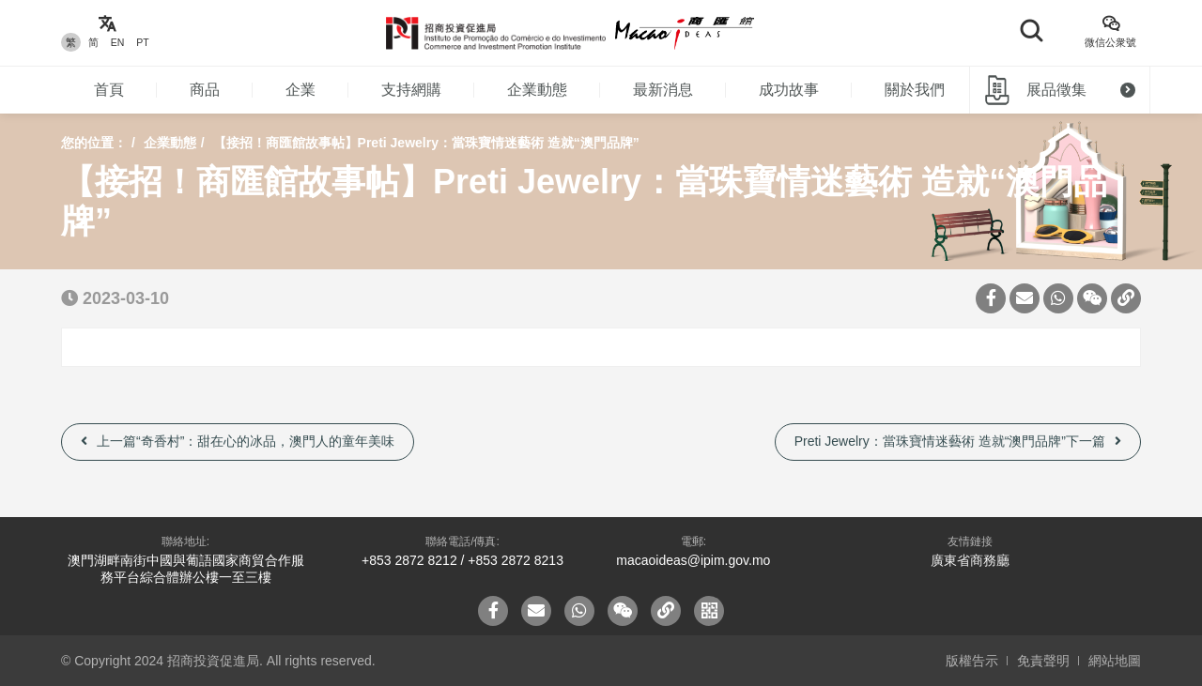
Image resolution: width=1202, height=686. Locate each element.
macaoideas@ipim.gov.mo (693, 560)
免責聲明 (1043, 660)
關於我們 (915, 90)
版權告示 (972, 660)
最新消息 (663, 90)
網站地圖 (1114, 660)
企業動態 (537, 90)
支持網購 (411, 90)
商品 (205, 90)
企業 (300, 90)
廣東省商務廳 (970, 560)
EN (118, 42)
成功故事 (789, 90)
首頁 (109, 90)
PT (142, 42)
